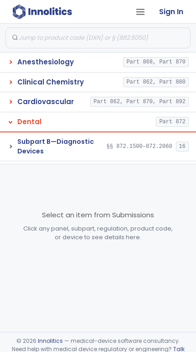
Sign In (171, 11)
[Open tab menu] (140, 12)
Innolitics (50, 341)
